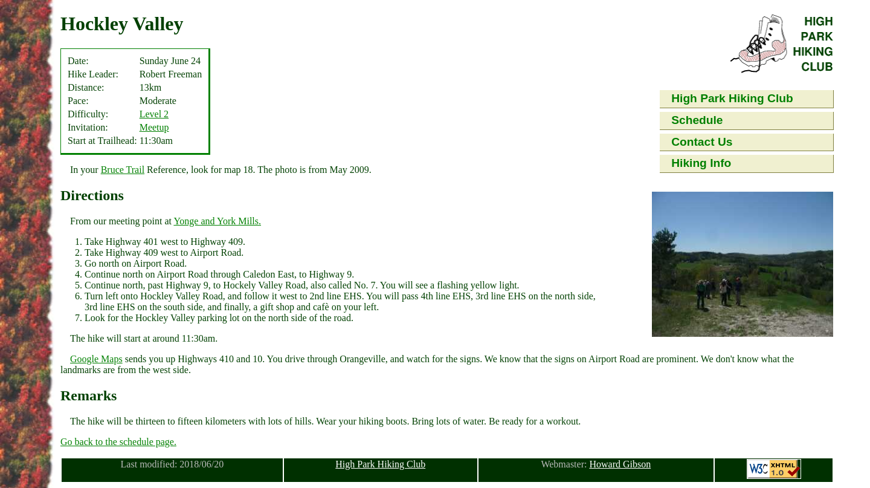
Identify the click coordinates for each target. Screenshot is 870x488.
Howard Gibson (620, 464)
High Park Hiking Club (732, 98)
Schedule (697, 120)
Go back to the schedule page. (118, 442)
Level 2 (154, 114)
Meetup (154, 127)
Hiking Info (701, 163)
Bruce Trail (122, 169)
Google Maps (96, 359)
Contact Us (701, 141)
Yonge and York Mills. (217, 221)
